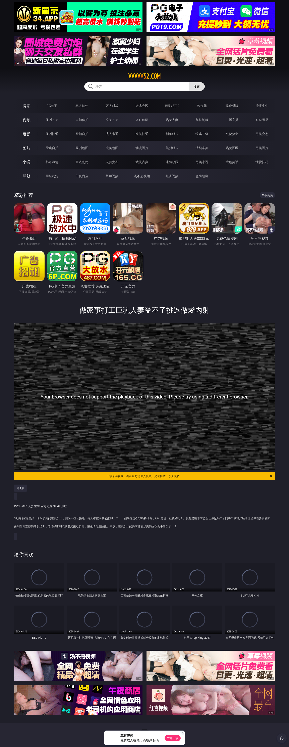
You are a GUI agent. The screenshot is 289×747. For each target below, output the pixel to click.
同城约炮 (52, 176)
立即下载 (172, 738)
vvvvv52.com (144, 76)
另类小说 (201, 162)
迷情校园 (172, 162)
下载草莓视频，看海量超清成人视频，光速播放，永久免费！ (190, 476)
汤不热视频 (142, 176)
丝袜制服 (201, 120)
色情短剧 (201, 176)
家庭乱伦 (81, 162)
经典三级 (201, 134)
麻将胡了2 (172, 106)
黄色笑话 (232, 162)
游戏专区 (141, 106)
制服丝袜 (172, 134)
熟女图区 (232, 148)
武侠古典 (141, 162)
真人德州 (81, 106)
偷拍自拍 (81, 134)
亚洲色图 (81, 148)
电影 (26, 133)
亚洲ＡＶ (52, 120)
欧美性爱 (141, 134)
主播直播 (232, 120)
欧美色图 (112, 148)
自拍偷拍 (81, 120)
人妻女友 (112, 162)
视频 (26, 119)
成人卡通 (112, 134)
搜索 (196, 86)
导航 (26, 176)
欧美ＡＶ (112, 120)
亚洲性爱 (52, 134)
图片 (26, 147)
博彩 (26, 105)
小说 (26, 162)
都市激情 (52, 162)
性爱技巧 (261, 162)
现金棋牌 (232, 106)
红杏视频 (172, 176)
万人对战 (112, 106)
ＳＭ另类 (261, 120)
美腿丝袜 (172, 148)
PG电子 (52, 106)
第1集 (20, 488)
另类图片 (261, 148)
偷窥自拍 (52, 148)
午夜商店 (81, 176)
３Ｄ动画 (141, 120)
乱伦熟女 (232, 134)
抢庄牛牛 (261, 106)
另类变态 (261, 134)
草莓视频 (112, 176)
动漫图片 (141, 148)
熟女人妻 (172, 120)
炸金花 (202, 106)
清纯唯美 (201, 148)
